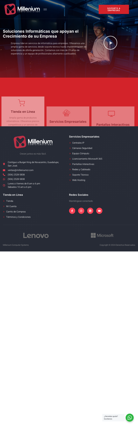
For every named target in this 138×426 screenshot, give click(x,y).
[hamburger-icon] (45, 9)
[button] (110, 43)
